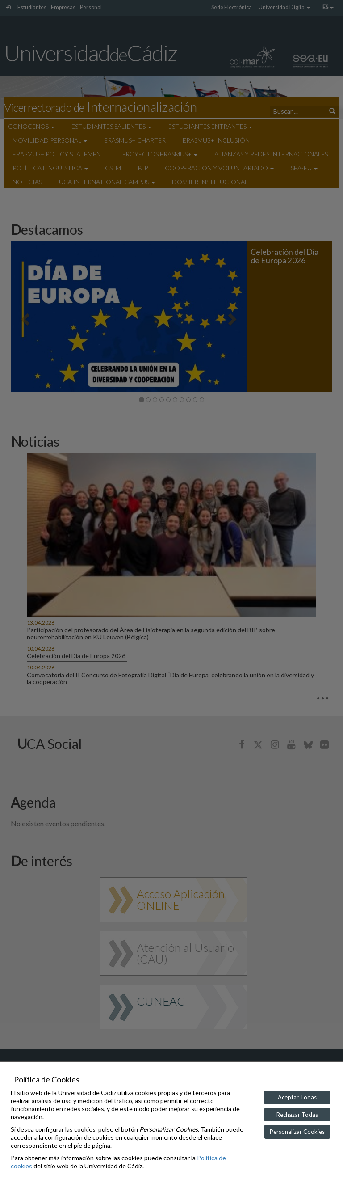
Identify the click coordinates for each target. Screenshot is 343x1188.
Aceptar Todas (297, 1097)
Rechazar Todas (297, 1114)
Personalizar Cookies (297, 1131)
